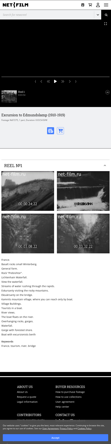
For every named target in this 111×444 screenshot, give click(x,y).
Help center (62, 406)
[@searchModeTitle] (45, 15)
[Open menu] (106, 5)
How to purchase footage (70, 392)
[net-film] (17, 5)
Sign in (98, 5)
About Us (22, 392)
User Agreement (50, 428)
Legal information (27, 401)
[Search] (106, 15)
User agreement (65, 401)
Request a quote (26, 396)
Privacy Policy (66, 428)
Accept (55, 437)
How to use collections (69, 396)
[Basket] (90, 5)
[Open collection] (82, 5)
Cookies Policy (84, 428)
